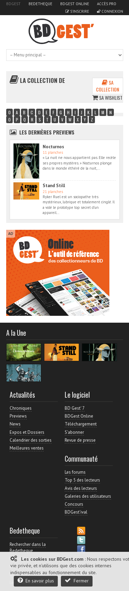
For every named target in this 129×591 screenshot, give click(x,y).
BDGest (13, 3)
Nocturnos (53, 147)
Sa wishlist (107, 97)
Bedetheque (40, 3)
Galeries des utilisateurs (88, 496)
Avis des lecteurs (81, 488)
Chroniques (21, 408)
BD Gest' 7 (75, 408)
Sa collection (107, 86)
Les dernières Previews (46, 132)
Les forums (75, 472)
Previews (18, 416)
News (15, 424)
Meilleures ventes (27, 448)
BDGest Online (74, 3)
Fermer (77, 580)
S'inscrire (77, 11)
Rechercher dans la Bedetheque (28, 547)
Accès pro (106, 3)
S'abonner (74, 432)
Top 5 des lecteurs (82, 480)
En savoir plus (36, 580)
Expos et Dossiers (27, 432)
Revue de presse (80, 440)
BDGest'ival (76, 512)
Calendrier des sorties (31, 440)
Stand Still (54, 186)
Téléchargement (81, 424)
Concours (74, 504)
